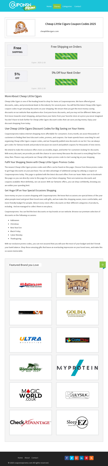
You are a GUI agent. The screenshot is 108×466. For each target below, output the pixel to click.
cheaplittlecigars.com (49, 31)
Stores (57, 6)
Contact (77, 6)
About (27, 457)
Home (49, 6)
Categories (67, 6)
